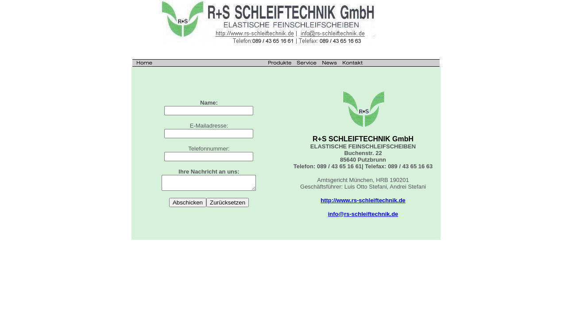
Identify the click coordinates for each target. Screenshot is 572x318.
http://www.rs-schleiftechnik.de (363, 200)
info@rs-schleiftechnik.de (363, 214)
